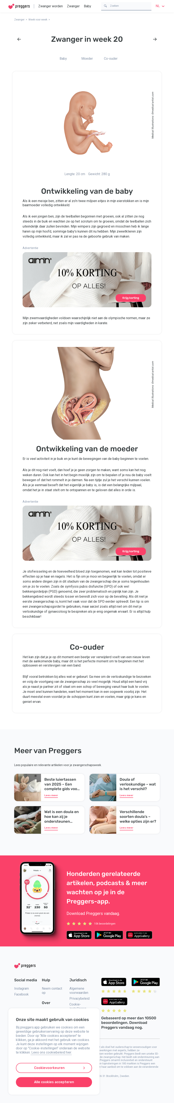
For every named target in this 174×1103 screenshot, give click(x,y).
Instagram (21, 988)
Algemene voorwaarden (78, 991)
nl (161, 6)
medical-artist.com (152, 102)
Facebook (21, 994)
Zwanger (73, 6)
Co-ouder (111, 59)
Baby (87, 6)
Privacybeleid (79, 999)
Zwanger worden (50, 6)
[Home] (19, 6)
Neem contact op (52, 991)
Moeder (87, 59)
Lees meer (51, 795)
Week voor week (37, 19)
